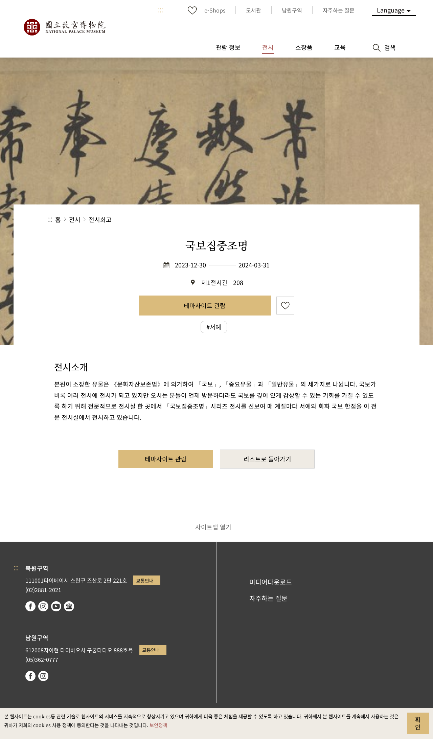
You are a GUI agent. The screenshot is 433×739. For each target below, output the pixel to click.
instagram (43, 606)
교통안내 (145, 580)
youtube (56, 606)
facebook (30, 606)
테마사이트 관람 (205, 305)
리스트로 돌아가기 (267, 458)
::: (160, 10)
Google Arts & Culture (69, 606)
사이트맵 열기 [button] (213, 526)
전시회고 (100, 219)
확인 (418, 723)
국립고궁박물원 (64, 27)
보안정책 (158, 725)
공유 (312, 219)
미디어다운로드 (270, 582)
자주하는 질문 (268, 598)
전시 (75, 219)
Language (391, 9)
